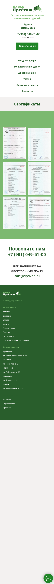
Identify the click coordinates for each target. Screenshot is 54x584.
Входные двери (27, 60)
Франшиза (7, 408)
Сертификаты (8, 336)
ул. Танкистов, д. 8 (10, 364)
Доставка (7, 316)
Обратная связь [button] (9, 404)
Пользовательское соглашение (16, 340)
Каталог (6, 312)
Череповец (8, 368)
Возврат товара (9, 328)
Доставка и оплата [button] (27, 85)
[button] (27, 46)
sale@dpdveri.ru (27, 276)
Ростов (6, 384)
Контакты (27, 91)
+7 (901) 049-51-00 (27, 254)
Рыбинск (7, 360)
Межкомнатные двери (27, 66)
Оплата (6, 320)
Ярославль (7, 352)
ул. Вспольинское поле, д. (14, 356)
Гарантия (6, 332)
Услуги (27, 79)
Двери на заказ (27, 73)
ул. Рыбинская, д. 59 (11, 372)
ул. (4, 380)
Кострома (7, 376)
